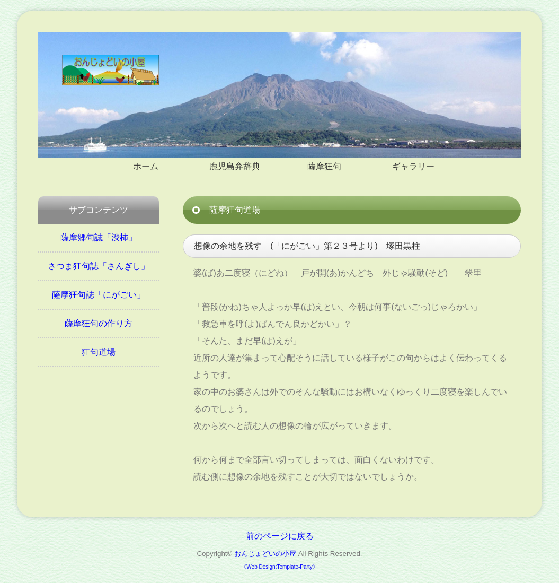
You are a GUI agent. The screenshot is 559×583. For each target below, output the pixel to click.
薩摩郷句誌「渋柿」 (98, 237)
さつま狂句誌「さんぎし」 (98, 266)
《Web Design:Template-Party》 (279, 567)
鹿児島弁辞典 (234, 166)
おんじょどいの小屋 (265, 554)
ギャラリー (413, 166)
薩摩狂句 (324, 166)
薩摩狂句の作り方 (98, 323)
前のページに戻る (280, 536)
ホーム (145, 166)
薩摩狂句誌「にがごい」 (98, 294)
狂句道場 (99, 351)
